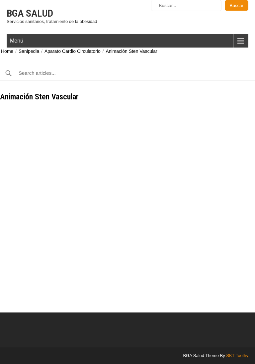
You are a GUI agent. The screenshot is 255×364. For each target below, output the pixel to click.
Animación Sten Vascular (131, 51)
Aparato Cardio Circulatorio (72, 51)
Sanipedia (29, 51)
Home (7, 51)
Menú (16, 41)
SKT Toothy (237, 355)
